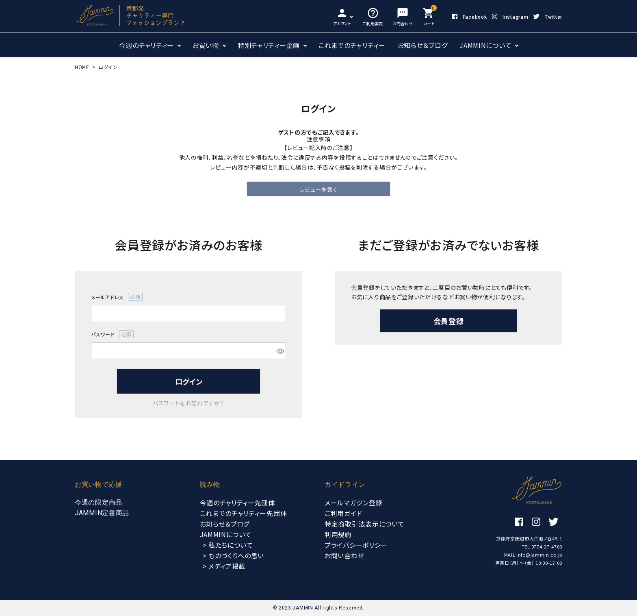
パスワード (112, 334)
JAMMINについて (485, 45)
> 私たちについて (228, 545)
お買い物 (206, 45)
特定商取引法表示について (364, 524)
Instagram (510, 17)
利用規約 (338, 534)
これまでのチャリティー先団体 (243, 513)
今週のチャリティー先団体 (237, 502)
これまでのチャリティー (352, 45)
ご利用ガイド (343, 513)
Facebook (469, 17)
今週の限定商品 (98, 502)
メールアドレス (117, 297)
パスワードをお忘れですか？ (188, 403)
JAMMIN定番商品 (102, 513)
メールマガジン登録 (353, 502)
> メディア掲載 (224, 566)
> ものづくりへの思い (233, 555)
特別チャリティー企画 (269, 45)
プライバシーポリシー (356, 545)
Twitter (547, 17)
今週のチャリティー (146, 45)
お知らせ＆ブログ (423, 45)
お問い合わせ (344, 555)
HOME (82, 66)
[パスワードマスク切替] (280, 351)
